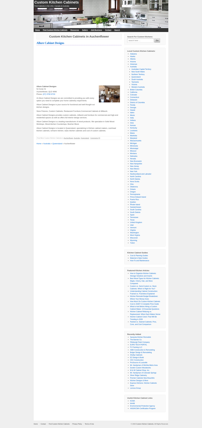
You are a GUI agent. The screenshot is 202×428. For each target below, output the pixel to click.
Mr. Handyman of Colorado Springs (143, 373)
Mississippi (134, 148)
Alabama (133, 54)
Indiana (133, 120)
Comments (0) (95, 138)
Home (37, 30)
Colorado (133, 95)
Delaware (133, 100)
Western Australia (138, 87)
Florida (132, 105)
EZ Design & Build (137, 357)
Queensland (85, 138)
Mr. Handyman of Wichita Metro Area (144, 365)
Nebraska (133, 156)
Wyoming (133, 240)
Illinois (132, 115)
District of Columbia (137, 102)
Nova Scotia (134, 182)
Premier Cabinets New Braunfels (142, 378)
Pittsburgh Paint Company (140, 342)
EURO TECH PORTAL (138, 345)
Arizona (133, 62)
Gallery (85, 30)
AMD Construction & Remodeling (142, 350)
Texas (132, 220)
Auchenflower (68, 138)
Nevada (133, 159)
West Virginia (135, 235)
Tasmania (135, 82)
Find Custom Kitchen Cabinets (55, 30)
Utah (132, 225)
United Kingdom (136, 222)
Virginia (133, 230)
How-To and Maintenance (139, 261)
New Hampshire (136, 164)
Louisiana (133, 131)
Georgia (133, 108)
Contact (108, 30)
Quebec (133, 202)
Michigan (133, 143)
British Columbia (136, 90)
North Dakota (135, 179)
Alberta (132, 59)
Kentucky (133, 128)
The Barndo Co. (136, 340)
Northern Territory (137, 74)
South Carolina (135, 210)
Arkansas (133, 64)
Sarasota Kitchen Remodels (140, 337)
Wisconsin (134, 238)
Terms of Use (89, 424)
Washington (134, 233)
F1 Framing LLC (136, 347)
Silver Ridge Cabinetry (138, 375)
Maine (132, 133)
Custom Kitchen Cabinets (56, 2)
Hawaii (132, 110)
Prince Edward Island (138, 197)
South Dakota (135, 212)
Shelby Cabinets (136, 355)
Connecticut (134, 97)
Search (117, 30)
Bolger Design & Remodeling (141, 352)
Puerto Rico (134, 200)
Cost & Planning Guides (139, 256)
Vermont (133, 228)
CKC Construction (137, 360)
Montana (133, 153)
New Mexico (134, 169)
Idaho (132, 113)
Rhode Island (135, 205)
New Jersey (134, 166)
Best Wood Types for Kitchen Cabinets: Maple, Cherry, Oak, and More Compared (144, 280)
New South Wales (138, 72)
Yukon (132, 243)
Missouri (133, 151)
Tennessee (134, 217)
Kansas (133, 125)
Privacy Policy (77, 424)
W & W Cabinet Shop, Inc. (140, 370)
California (133, 92)
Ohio (132, 184)
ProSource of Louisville (138, 363)
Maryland (133, 138)
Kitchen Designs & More (139, 381)
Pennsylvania (135, 194)
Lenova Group (135, 388)
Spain (132, 215)
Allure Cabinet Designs (50, 43)
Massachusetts (135, 141)
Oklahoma (134, 187)
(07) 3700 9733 (49, 94)
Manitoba (133, 136)
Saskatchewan (135, 207)
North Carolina (135, 176)
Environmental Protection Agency (142, 406)
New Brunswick (136, 161)
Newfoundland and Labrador (140, 174)
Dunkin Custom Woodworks (140, 368)
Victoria (134, 85)
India (132, 118)
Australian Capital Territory (141, 69)
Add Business (96, 30)
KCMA (132, 401)
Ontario (133, 189)
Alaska (132, 56)
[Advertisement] (79, 65)
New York (133, 171)
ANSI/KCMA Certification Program (142, 408)
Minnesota (134, 146)
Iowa (132, 123)
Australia (77, 138)
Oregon (133, 192)
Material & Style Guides (139, 258)
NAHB (132, 403)
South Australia (137, 79)
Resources (74, 30)
